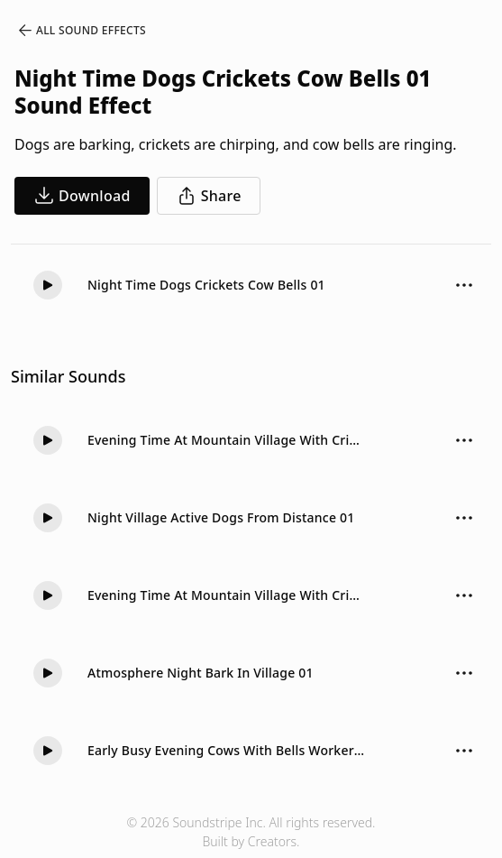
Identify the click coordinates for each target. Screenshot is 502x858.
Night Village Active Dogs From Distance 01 (220, 517)
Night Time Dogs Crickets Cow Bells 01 (206, 284)
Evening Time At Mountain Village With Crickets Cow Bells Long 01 (225, 595)
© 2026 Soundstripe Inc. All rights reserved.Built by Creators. (250, 832)
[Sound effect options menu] (464, 285)
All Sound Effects (81, 31)
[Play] (47, 285)
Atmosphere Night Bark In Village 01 (200, 672)
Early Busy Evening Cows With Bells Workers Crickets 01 (225, 750)
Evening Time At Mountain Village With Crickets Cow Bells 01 (225, 439)
